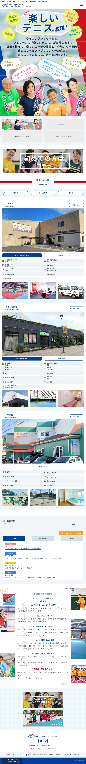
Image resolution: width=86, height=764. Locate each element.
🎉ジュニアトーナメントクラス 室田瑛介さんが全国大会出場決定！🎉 (30, 577)
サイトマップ (67, 754)
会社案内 (7, 754)
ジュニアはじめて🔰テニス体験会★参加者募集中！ (23, 549)
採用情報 (58, 754)
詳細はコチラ (76, 205)
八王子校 (15, 193)
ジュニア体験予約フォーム (22, 255)
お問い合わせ (77, 754)
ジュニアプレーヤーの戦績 (73, 533)
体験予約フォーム (43, 466)
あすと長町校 (43, 193)
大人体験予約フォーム (64, 255)
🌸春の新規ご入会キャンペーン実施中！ (19, 568)
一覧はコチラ (75, 525)
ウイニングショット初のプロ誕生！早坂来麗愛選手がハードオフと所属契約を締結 (34, 558)
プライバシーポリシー (19, 754)
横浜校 (71, 193)
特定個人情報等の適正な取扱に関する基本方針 (41, 754)
